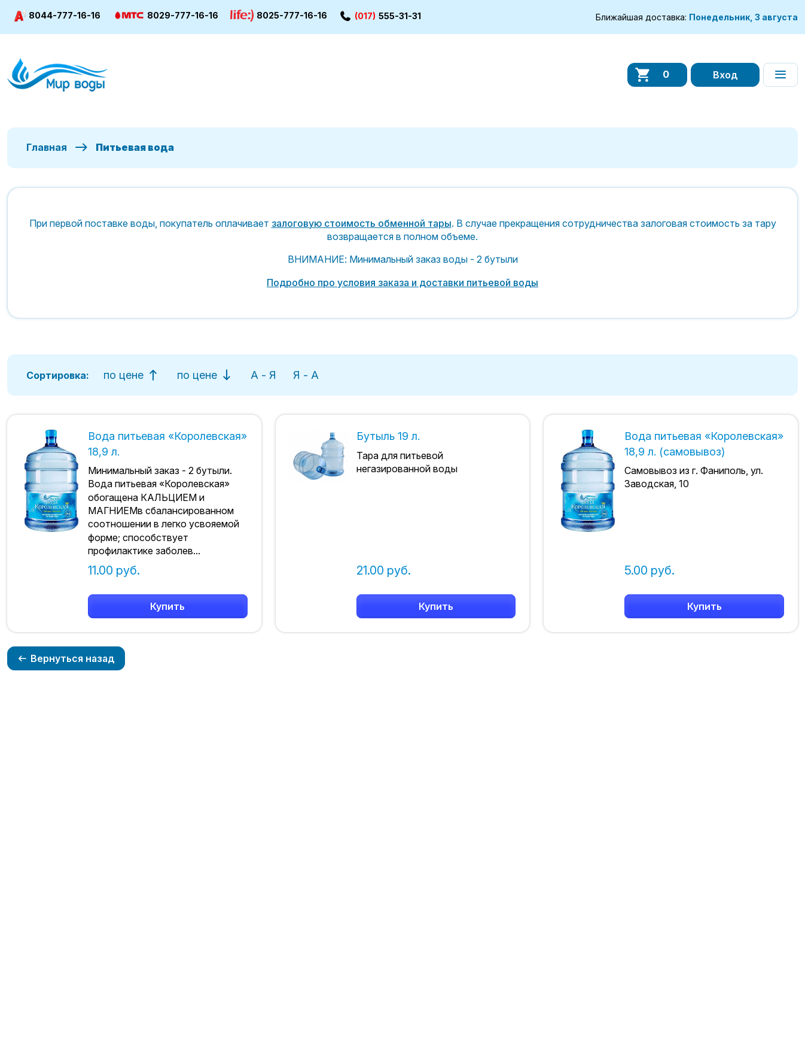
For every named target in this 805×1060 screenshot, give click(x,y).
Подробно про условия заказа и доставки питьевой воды (402, 282)
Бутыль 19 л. (388, 436)
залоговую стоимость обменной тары (362, 223)
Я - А (306, 375)
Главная (46, 147)
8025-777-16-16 (278, 16)
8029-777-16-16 (165, 16)
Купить (167, 606)
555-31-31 (380, 16)
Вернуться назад (66, 658)
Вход (725, 75)
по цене (131, 375)
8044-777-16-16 (57, 16)
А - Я (263, 375)
